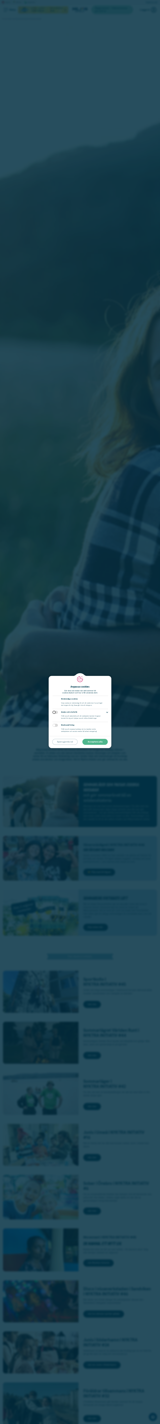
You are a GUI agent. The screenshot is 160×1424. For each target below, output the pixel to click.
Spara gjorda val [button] (65, 742)
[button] (107, 712)
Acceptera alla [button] (95, 742)
